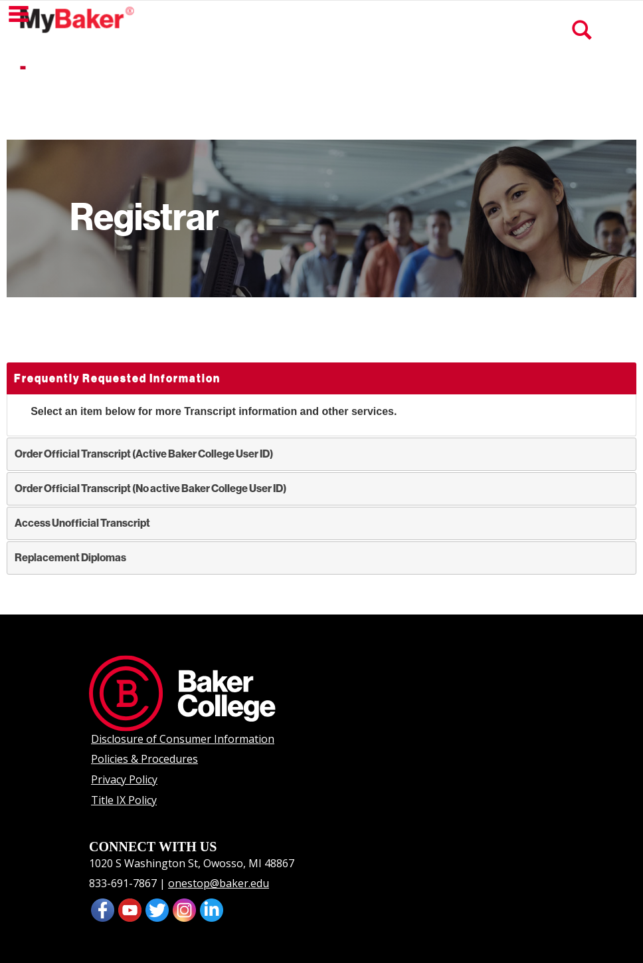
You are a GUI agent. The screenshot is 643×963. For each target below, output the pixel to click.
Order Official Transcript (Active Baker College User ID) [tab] (144, 454)
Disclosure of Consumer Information (182, 739)
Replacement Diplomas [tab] (70, 557)
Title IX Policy (124, 800)
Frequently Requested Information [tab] (117, 378)
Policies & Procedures (144, 759)
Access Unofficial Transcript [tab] (82, 523)
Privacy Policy (124, 779)
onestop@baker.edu (218, 883)
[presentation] (129, 909)
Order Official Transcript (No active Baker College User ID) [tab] (150, 488)
